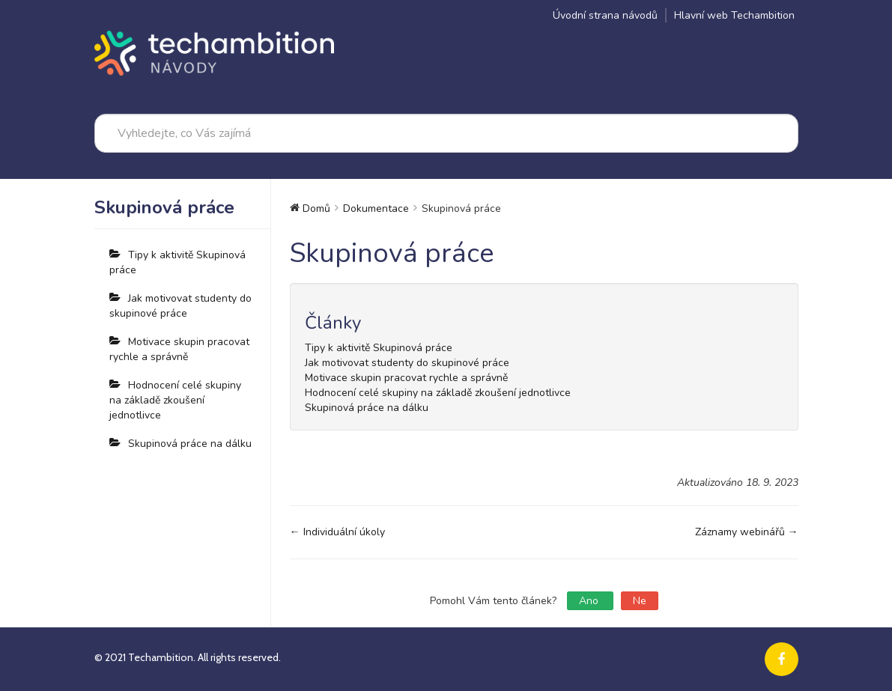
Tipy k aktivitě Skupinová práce (177, 262)
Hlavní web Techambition (734, 15)
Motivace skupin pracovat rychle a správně (179, 349)
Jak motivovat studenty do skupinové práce (180, 305)
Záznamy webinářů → (746, 532)
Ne (639, 601)
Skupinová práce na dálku (190, 443)
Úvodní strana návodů (605, 15)
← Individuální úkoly (337, 532)
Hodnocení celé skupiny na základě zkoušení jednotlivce (175, 400)
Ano (590, 601)
